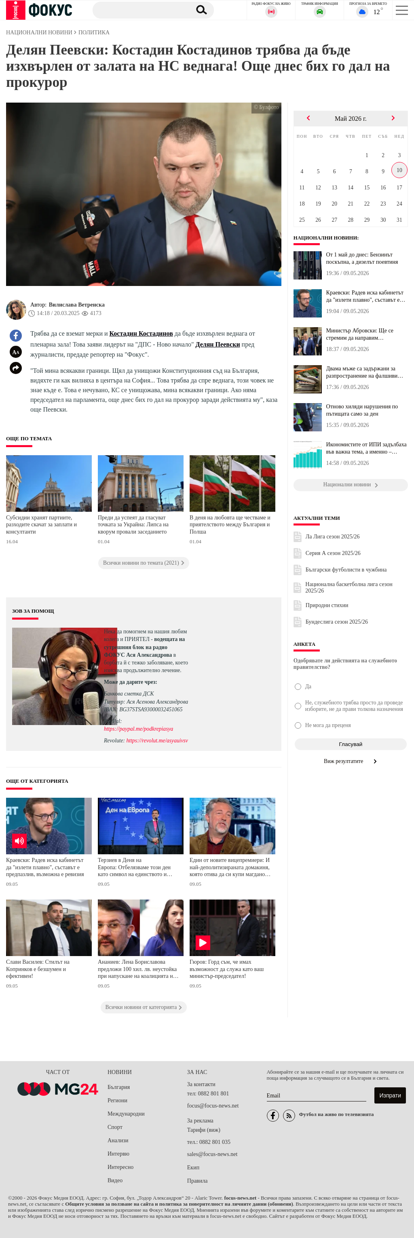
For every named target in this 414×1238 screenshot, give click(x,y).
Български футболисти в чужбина (346, 570)
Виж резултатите (351, 761)
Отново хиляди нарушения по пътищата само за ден (362, 410)
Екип (193, 1167)
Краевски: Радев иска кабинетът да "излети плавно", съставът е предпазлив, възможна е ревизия (45, 867)
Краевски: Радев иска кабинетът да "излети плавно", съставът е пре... (364, 296)
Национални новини (326, 238)
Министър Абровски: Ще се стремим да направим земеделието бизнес (359, 334)
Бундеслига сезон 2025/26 (337, 622)
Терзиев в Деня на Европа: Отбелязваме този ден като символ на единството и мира (134, 868)
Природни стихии (327, 605)
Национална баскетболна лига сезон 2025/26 (348, 587)
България (119, 1087)
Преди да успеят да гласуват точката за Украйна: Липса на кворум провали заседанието (133, 525)
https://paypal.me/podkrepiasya (138, 729)
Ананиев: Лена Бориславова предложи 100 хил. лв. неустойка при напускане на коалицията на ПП (137, 970)
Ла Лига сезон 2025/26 (333, 537)
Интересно (120, 1167)
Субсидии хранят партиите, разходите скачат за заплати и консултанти (41, 525)
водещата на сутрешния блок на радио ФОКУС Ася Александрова (144, 647)
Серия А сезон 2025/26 (333, 553)
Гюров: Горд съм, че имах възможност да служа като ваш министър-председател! (227, 969)
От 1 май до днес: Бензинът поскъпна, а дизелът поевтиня (362, 258)
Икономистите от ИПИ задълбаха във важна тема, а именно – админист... (366, 448)
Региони (117, 1100)
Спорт (115, 1127)
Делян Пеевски (217, 344)
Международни (126, 1114)
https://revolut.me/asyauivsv (157, 741)
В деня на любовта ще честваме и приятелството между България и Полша (230, 525)
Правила (197, 1181)
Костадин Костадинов (141, 333)
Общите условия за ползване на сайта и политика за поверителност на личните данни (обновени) (179, 1204)
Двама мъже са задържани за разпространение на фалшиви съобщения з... (362, 372)
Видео (115, 1180)
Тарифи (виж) (203, 1130)
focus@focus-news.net (213, 1106)
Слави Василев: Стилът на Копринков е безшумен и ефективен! (38, 969)
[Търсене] (138, 9)
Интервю (118, 1154)
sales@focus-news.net (212, 1154)
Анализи (118, 1140)
